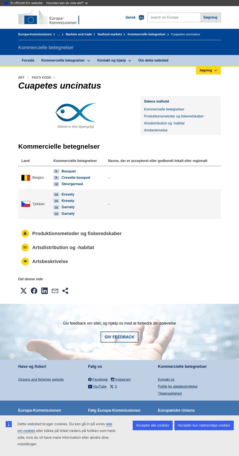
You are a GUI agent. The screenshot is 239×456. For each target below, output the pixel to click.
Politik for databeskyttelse (178, 386)
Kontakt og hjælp (111, 60)
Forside (28, 60)
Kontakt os (166, 379)
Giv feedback (119, 337)
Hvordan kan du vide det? (67, 3)
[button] (23, 290)
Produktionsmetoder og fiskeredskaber (174, 116)
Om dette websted (153, 60)
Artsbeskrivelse (155, 130)
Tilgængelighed (170, 393)
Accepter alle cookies (152, 425)
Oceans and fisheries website (41, 379)
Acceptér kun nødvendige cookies (204, 425)
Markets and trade (79, 34)
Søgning (210, 17)
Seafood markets (109, 34)
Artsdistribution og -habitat (164, 123)
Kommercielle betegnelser (146, 34)
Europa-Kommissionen (35, 34)
